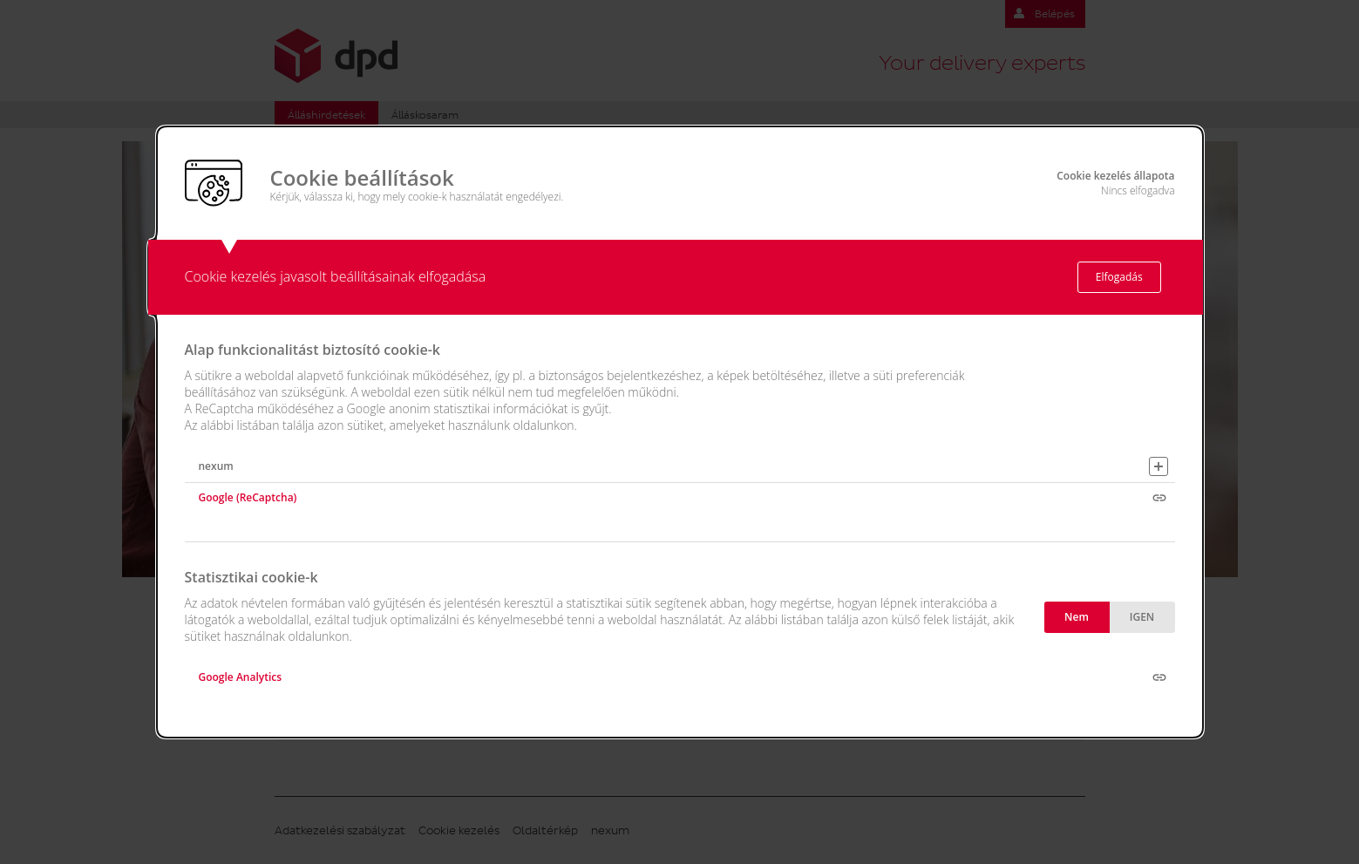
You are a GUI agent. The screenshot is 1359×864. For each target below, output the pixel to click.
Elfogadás (1119, 276)
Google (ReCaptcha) (248, 497)
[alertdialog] (680, 432)
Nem (1076, 616)
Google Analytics (240, 677)
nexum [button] (216, 466)
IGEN (1142, 616)
